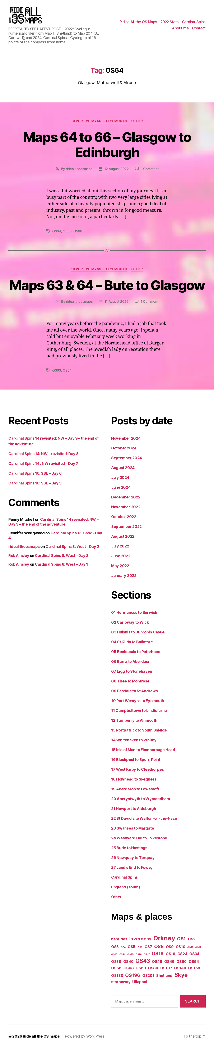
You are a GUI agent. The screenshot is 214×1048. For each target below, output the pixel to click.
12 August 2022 (116, 169)
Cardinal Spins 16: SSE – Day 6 (35, 473)
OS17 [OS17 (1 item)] (147, 954)
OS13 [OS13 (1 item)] (114, 954)
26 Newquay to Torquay (132, 857)
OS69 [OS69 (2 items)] (141, 968)
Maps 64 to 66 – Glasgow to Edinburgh (107, 144)
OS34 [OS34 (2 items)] (194, 954)
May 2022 (120, 566)
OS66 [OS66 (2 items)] (116, 968)
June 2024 (121, 487)
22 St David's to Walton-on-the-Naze (144, 818)
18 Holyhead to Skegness (134, 779)
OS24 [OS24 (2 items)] (182, 954)
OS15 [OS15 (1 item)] (130, 954)
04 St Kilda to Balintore (132, 642)
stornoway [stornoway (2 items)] (120, 982)
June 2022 (120, 556)
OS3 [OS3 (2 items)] (115, 947)
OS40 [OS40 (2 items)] (128, 961)
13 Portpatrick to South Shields (139, 730)
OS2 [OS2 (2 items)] (191, 939)
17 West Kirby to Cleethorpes (137, 769)
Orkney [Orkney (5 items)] (164, 938)
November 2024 (126, 438)
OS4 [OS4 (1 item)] (123, 947)
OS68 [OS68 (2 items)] (129, 968)
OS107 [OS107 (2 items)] (166, 968)
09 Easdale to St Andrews (134, 691)
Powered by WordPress (85, 1036)
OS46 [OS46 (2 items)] (157, 961)
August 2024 (123, 467)
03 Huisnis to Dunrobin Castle (137, 632)
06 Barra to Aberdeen (130, 661)
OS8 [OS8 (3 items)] (159, 946)
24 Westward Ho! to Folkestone (139, 838)
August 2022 (122, 536)
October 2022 (123, 517)
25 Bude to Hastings (129, 848)
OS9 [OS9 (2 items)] (170, 947)
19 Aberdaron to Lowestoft (135, 789)
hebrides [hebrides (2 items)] (119, 939)
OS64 (56, 231)
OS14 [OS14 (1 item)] (122, 954)
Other (137, 121)
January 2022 (123, 575)
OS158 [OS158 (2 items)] (194, 968)
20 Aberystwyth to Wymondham (140, 799)
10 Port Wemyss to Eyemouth (99, 121)
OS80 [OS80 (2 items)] (153, 968)
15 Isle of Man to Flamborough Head (143, 750)
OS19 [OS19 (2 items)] (170, 954)
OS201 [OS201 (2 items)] (148, 975)
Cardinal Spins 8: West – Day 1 (61, 564)
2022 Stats (169, 22)
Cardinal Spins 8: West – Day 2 (72, 546)
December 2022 (125, 497)
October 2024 (123, 448)
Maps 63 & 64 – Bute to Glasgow (107, 285)
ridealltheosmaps (79, 169)
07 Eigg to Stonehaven (131, 671)
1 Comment (150, 169)
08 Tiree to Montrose (130, 681)
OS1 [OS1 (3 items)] (181, 938)
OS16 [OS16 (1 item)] (138, 954)
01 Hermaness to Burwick (134, 612)
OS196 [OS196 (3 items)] (132, 975)
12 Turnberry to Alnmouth (134, 720)
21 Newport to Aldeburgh (133, 808)
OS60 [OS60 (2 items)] (181, 961)
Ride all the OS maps (41, 1036)
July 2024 (120, 477)
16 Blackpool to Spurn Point (135, 759)
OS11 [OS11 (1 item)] (190, 947)
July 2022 (120, 546)
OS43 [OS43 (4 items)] (142, 961)
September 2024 (126, 458)
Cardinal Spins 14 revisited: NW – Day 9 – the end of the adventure (53, 521)
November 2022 (125, 507)
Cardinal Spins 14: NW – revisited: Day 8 (43, 453)
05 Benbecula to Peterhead (135, 651)
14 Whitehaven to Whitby (134, 740)
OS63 (56, 370)
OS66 (77, 231)
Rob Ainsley (18, 555)
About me (180, 28)
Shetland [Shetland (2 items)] (164, 975)
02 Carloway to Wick (130, 622)
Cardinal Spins (194, 22)
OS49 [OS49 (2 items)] (169, 961)
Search (192, 1001)
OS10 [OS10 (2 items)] (180, 947)
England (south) (125, 887)
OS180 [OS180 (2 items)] (117, 975)
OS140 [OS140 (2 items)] (180, 968)
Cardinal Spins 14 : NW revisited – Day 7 (43, 463)
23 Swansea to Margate (132, 828)
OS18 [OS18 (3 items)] (158, 953)
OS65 (67, 231)
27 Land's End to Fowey (132, 867)
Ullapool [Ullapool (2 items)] (139, 982)
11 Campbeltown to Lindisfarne (139, 710)
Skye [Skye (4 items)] (181, 975)
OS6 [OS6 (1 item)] (140, 947)
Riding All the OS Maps (138, 22)
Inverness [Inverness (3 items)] (140, 938)
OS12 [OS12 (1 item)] (198, 947)
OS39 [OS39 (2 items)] (116, 961)
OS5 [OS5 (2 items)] (131, 947)
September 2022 (126, 526)
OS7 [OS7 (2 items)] (148, 947)
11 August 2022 (116, 301)
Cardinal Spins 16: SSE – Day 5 (35, 483)
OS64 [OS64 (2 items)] (194, 961)
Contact (199, 28)
